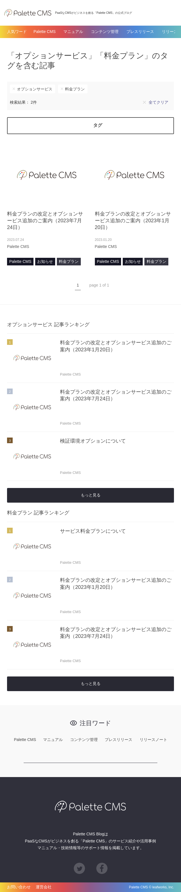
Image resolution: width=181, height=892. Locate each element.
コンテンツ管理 (105, 31)
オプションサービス (34, 89)
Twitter (79, 868)
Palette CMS (44, 31)
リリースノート (153, 739)
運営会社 (44, 887)
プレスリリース (140, 31)
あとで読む (80, 246)
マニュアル (73, 31)
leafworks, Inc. (163, 887)
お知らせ (45, 261)
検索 (170, 12)
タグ (97, 125)
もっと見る (90, 495)
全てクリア (158, 102)
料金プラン (75, 89)
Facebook (102, 868)
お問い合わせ (19, 887)
